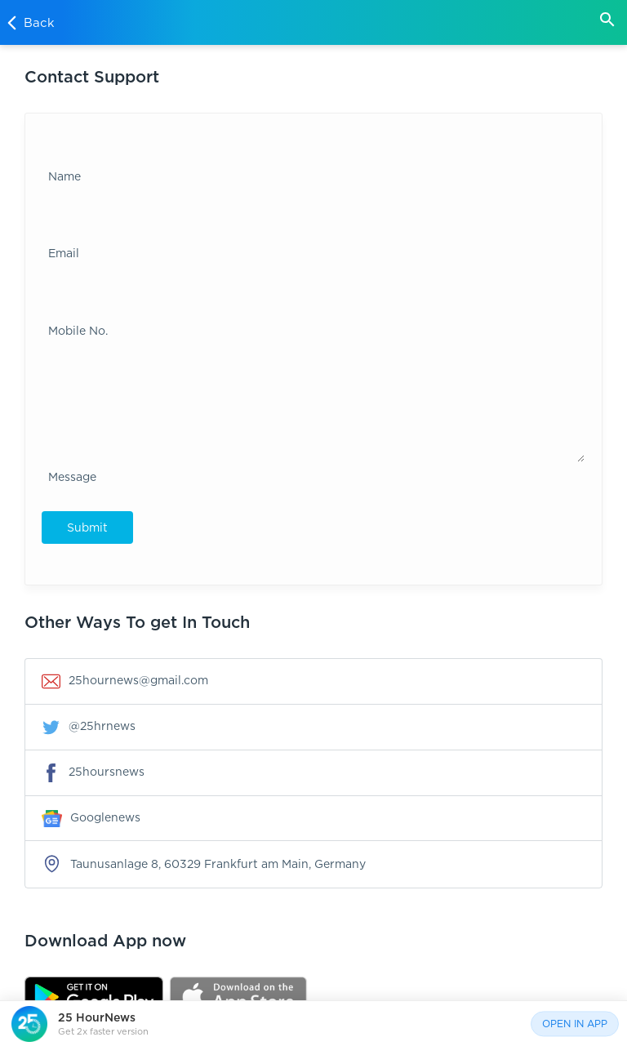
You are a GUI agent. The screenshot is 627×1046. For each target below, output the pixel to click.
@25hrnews (89, 727)
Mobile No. (78, 330)
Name (64, 176)
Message (72, 476)
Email (63, 253)
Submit (87, 527)
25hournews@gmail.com (125, 681)
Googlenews (91, 818)
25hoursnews (93, 772)
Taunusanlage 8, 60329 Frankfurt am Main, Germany (204, 864)
